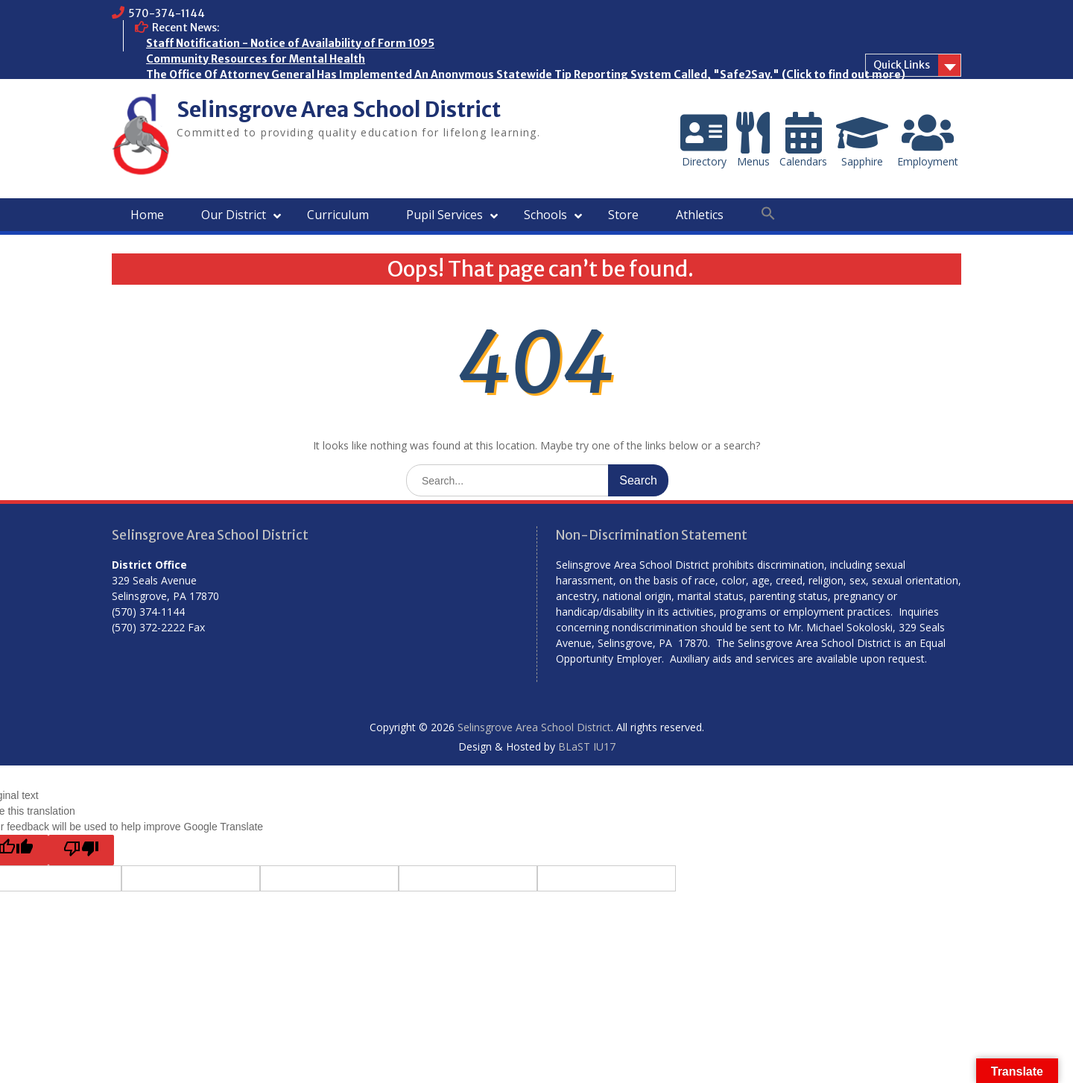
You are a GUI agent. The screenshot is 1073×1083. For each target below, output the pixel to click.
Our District (233, 214)
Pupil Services (444, 214)
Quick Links (901, 65)
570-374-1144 (166, 13)
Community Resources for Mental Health (255, 59)
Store (623, 214)
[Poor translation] (81, 850)
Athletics (700, 214)
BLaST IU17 (586, 746)
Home (147, 214)
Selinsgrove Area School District (339, 109)
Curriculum (338, 214)
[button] (768, 214)
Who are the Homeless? (208, 90)
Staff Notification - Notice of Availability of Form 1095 (290, 43)
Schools (545, 214)
